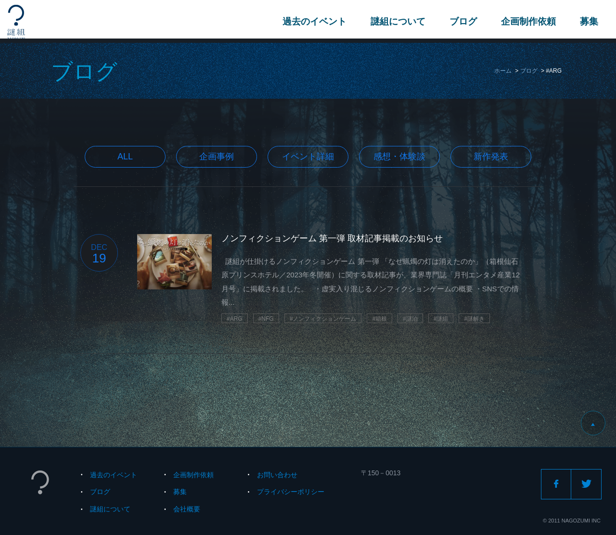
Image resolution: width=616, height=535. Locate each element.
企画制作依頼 (527, 21)
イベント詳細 (308, 156)
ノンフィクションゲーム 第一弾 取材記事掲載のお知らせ (332, 238)
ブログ (461, 21)
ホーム (503, 70)
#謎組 (441, 318)
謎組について (396, 21)
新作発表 (491, 156)
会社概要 (186, 509)
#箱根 (379, 318)
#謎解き (474, 318)
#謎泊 (410, 318)
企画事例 (216, 156)
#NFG (266, 318)
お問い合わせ (277, 475)
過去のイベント (313, 21)
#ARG (235, 318)
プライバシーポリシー (290, 492)
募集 (587, 21)
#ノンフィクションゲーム (323, 318)
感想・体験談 (399, 156)
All (125, 156)
